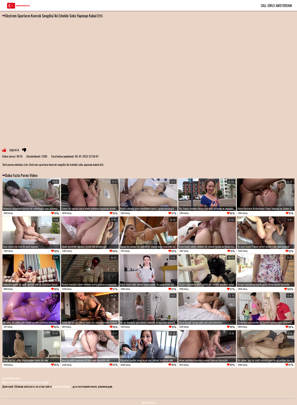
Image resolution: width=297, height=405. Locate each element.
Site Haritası (148, 402)
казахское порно (61, 386)
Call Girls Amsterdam (276, 5)
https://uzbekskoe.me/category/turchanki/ (25, 382)
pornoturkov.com (11, 378)
